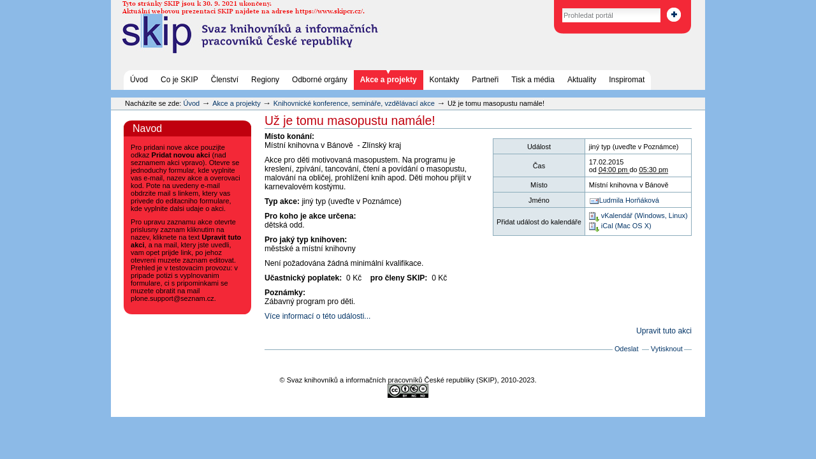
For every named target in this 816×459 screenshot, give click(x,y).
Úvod (139, 79)
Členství (224, 79)
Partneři (485, 79)
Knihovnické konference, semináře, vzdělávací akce (355, 103)
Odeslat (627, 349)
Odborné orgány (319, 79)
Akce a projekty (388, 79)
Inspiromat (627, 79)
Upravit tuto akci (664, 330)
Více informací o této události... (317, 316)
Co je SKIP (179, 79)
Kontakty (445, 79)
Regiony (265, 79)
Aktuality (581, 79)
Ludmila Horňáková (629, 200)
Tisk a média (533, 79)
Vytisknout (667, 349)
